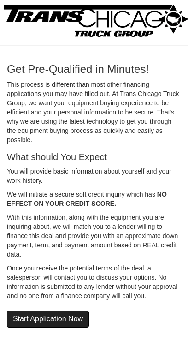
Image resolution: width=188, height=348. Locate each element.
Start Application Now (48, 319)
